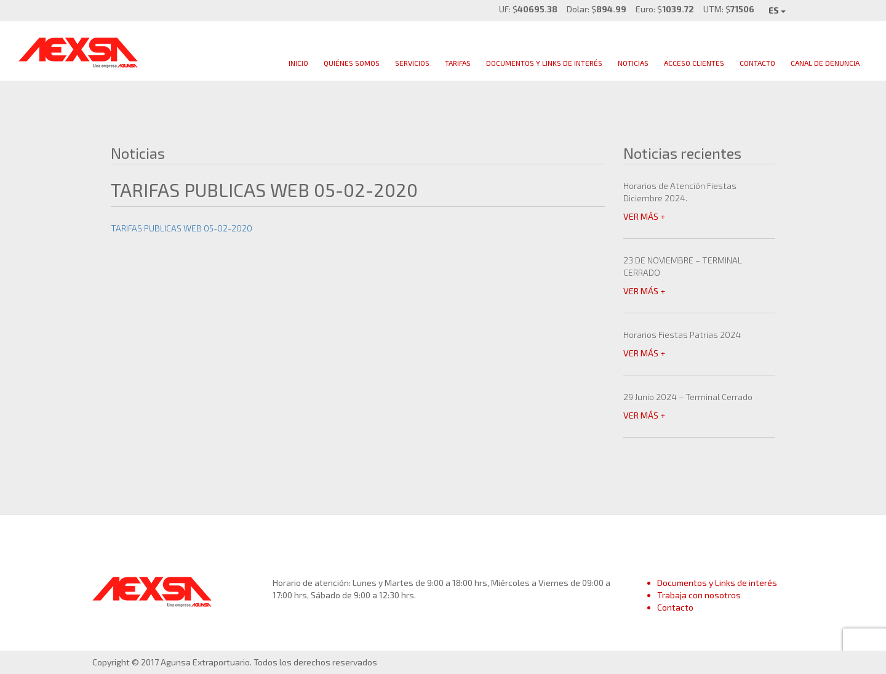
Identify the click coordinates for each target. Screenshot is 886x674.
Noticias (633, 62)
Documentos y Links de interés (717, 582)
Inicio (298, 62)
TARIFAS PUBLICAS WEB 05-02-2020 (181, 228)
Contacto (757, 62)
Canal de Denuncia (825, 62)
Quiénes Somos (352, 62)
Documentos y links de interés (544, 62)
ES (777, 10)
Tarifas (458, 62)
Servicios (412, 62)
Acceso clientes (694, 62)
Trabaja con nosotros (699, 595)
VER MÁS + (644, 216)
